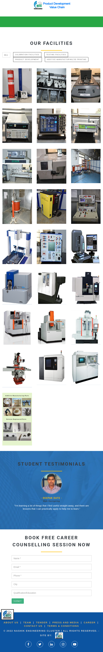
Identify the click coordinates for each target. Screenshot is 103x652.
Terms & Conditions (62, 626)
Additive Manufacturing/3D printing (66, 59)
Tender (42, 622)
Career (89, 622)
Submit (18, 601)
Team (27, 622)
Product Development (27, 59)
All (6, 54)
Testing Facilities (56, 54)
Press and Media (65, 622)
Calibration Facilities (27, 54)
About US (11, 622)
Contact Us (33, 626)
